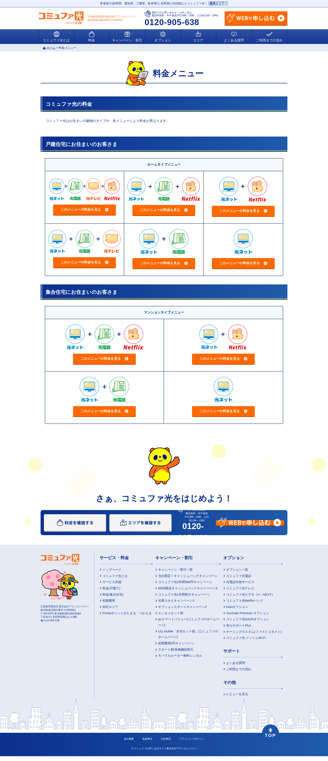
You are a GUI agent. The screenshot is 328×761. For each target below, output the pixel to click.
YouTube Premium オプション (243, 615)
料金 (91, 40)
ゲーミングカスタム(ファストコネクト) (249, 635)
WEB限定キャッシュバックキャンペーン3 (183, 589)
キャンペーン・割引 (127, 40)
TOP (270, 738)
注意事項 (166, 743)
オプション (162, 40)
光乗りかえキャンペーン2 (173, 602)
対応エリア (109, 608)
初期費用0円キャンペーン (173, 645)
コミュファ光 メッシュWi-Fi (242, 641)
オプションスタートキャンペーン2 (178, 608)
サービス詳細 (110, 582)
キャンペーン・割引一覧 (172, 569)
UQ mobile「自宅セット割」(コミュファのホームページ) (185, 636)
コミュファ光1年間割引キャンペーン (180, 595)
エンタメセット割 (167, 615)
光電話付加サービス (237, 582)
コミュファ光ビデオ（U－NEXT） (246, 595)
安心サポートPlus (235, 628)
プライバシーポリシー (191, 743)
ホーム (51, 47)
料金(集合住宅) (111, 595)
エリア (198, 40)
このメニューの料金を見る (81, 209)
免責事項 (147, 743)
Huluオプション (234, 608)
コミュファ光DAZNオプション (244, 622)
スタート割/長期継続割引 (172, 652)
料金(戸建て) (110, 589)
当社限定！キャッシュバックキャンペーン (183, 576)
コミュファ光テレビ (237, 589)
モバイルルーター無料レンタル (176, 658)
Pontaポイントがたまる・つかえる (124, 615)
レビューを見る (234, 698)
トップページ (110, 569)
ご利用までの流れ (269, 40)
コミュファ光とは (56, 40)
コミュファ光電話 (235, 576)
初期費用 (107, 602)
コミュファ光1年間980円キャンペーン (181, 582)
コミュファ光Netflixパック (241, 602)
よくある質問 (234, 40)
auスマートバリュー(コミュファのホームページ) (184, 624)
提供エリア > (218, 3)
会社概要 (129, 743)
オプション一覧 (234, 569)
